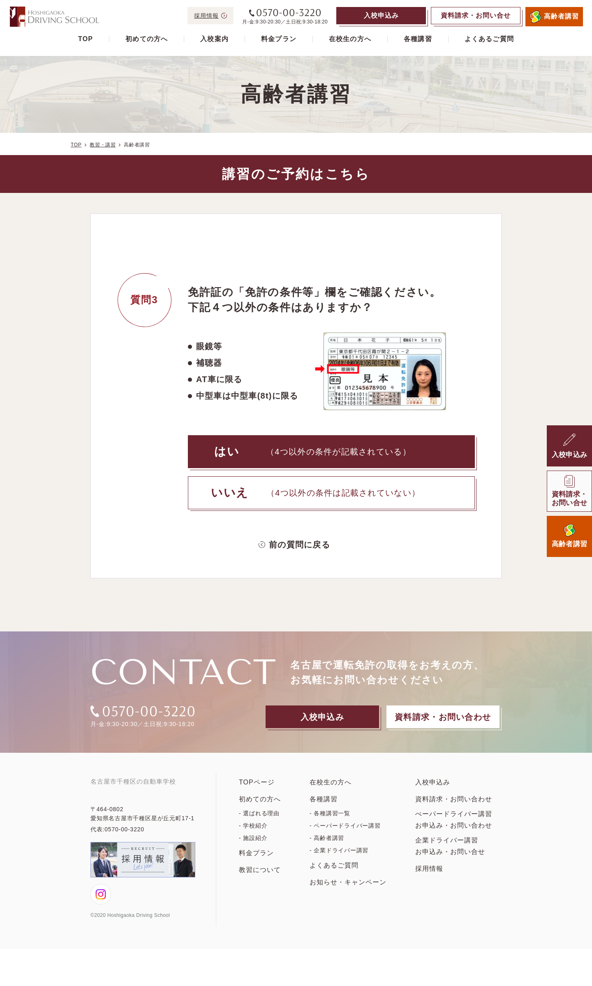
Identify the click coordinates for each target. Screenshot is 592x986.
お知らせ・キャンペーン (348, 893)
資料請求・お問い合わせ (453, 810)
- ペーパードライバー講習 (345, 837)
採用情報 (429, 880)
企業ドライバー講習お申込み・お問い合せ (450, 857)
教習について (260, 881)
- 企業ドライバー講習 (339, 861)
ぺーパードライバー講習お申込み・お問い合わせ (453, 831)
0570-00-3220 (124, 866)
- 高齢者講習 (327, 849)
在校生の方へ (350, 38)
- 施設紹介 (253, 849)
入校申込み (432, 793)
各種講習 (418, 38)
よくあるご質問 (489, 38)
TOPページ (257, 793)
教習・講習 (103, 145)
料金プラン (278, 38)
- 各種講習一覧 (330, 824)
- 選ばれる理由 (259, 824)
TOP (85, 38)
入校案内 (214, 38)
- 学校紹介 (253, 837)
